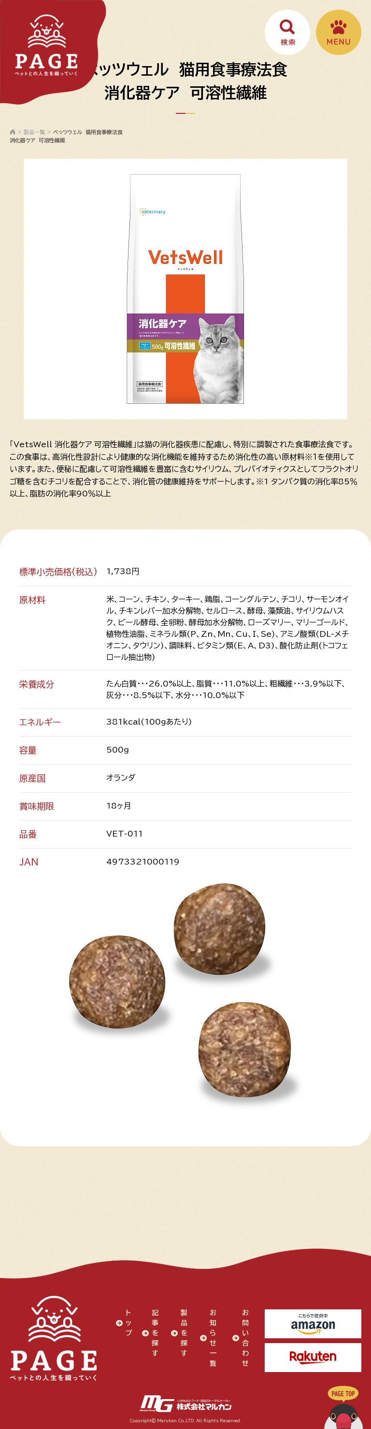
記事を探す (155, 1333)
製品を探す (184, 1333)
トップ (129, 1322)
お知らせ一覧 (213, 1338)
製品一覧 (34, 132)
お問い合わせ (245, 1338)
